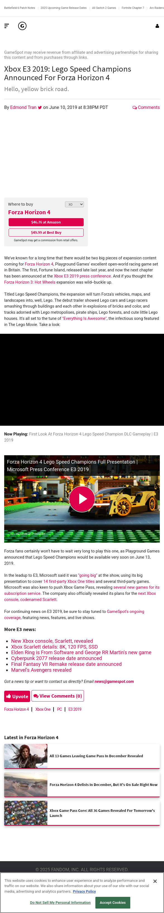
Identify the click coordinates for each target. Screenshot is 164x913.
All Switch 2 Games (104, 7)
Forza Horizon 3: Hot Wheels (30, 282)
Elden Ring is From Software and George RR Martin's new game (81, 652)
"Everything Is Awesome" (84, 318)
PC (59, 709)
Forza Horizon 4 (29, 212)
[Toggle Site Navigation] (6, 26)
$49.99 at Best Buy (46, 232)
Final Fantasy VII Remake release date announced (66, 664)
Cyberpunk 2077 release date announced (56, 658)
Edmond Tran (24, 107)
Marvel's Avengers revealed (41, 670)
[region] (82, 892)
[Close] (155, 881)
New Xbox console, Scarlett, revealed (52, 641)
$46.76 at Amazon (46, 222)
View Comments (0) (57, 696)
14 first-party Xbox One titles (69, 581)
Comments (146, 107)
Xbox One (42, 709)
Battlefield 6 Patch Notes (19, 7)
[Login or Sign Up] (157, 26)
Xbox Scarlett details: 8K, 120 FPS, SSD (54, 647)
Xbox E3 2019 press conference (82, 276)
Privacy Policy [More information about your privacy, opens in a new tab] (84, 891)
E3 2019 (75, 709)
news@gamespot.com (114, 681)
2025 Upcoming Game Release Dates (64, 7)
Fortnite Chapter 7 (133, 7)
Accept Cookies (113, 902)
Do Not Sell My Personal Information (60, 902)
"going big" (88, 575)
